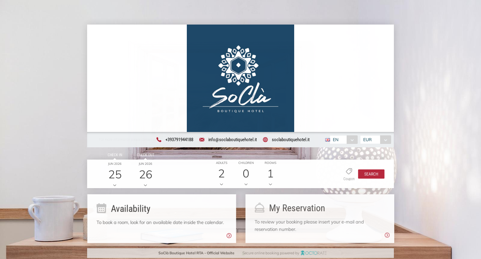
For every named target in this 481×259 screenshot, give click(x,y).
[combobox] (342, 140)
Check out (144, 156)
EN (334, 140)
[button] (369, 175)
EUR (368, 140)
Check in (113, 156)
